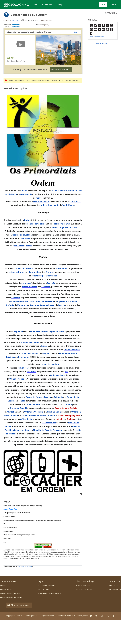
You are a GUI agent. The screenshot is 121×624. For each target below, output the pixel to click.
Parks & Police (43, 589)
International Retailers (85, 589)
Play (35, 4)
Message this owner (31, 20)
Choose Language (19, 605)
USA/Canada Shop (83, 585)
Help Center (113, 585)
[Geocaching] (16, 4)
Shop (60, 4)
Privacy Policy (82, 615)
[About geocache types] (6, 14)
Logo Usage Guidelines (46, 585)
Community (47, 4)
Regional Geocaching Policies (11, 597)
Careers (3, 585)
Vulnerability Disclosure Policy (49, 593)
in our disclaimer (72, 80)
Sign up (103, 5)
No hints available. (25, 566)
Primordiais (15, 20)
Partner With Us (6, 589)
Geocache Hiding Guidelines (10, 593)
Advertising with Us (102, 43)
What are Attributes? (96, 37)
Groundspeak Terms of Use (66, 615)
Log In (113, 5)
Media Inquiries (115, 589)
